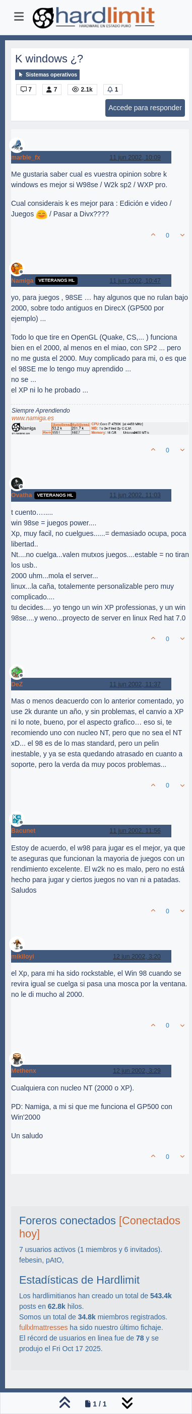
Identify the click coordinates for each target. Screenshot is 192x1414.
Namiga (22, 280)
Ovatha (21, 495)
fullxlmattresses (43, 1327)
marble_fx (25, 157)
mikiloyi (22, 956)
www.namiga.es (33, 418)
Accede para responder (145, 108)
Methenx (23, 1070)
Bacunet (23, 830)
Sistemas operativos (47, 74)
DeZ (17, 684)
